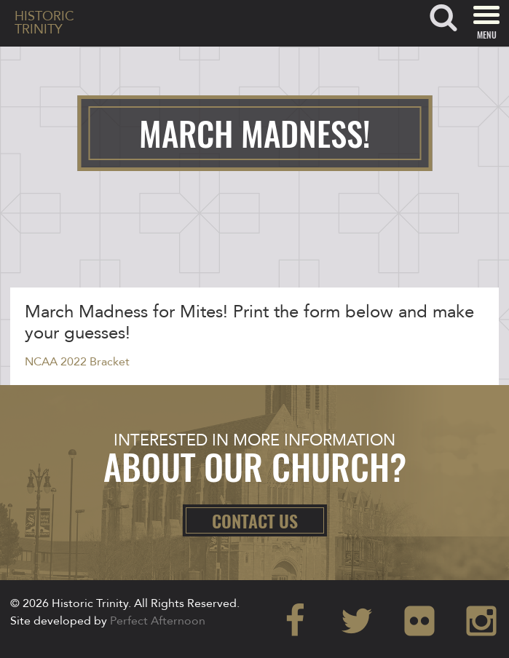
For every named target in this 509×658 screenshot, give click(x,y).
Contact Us (255, 520)
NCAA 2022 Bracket (77, 362)
